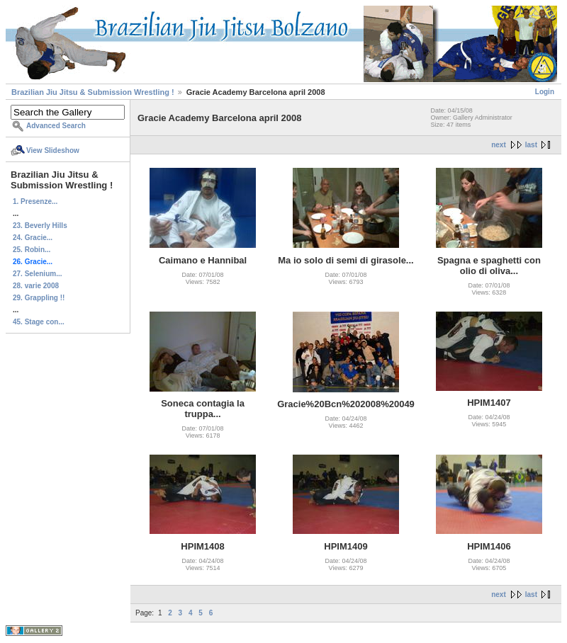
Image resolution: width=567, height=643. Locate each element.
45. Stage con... (38, 322)
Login (544, 92)
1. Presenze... (35, 201)
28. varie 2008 (36, 286)
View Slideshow (52, 150)
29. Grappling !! (38, 298)
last (531, 145)
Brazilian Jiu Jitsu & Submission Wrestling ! (92, 92)
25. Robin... (31, 250)
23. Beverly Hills (40, 225)
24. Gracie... (32, 237)
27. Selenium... (37, 274)
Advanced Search (56, 126)
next (498, 145)
